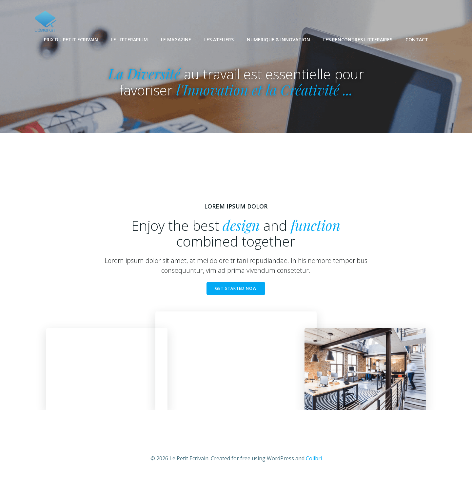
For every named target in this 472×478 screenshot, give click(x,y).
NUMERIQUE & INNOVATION (278, 39)
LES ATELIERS (219, 39)
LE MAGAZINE (176, 39)
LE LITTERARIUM (129, 39)
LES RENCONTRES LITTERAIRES (357, 39)
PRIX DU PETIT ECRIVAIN (71, 39)
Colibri (314, 458)
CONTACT (416, 39)
